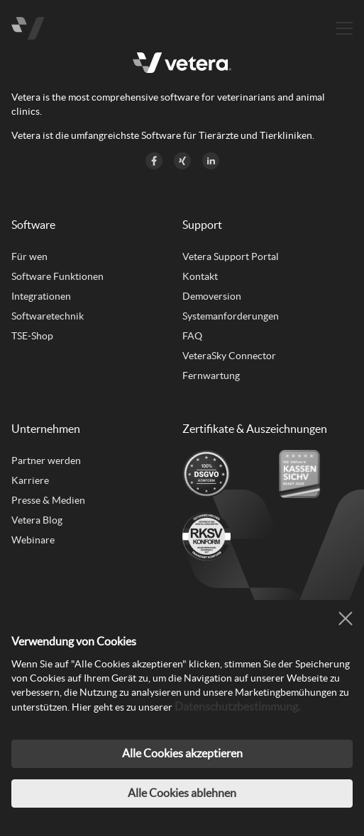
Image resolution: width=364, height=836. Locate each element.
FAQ (192, 335)
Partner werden (46, 460)
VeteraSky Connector (229, 355)
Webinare (33, 540)
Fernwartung (211, 375)
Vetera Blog (36, 520)
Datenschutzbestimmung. (237, 706)
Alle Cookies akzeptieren (182, 753)
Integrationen (41, 296)
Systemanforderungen (230, 316)
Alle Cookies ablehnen (182, 792)
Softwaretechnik (47, 316)
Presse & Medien (48, 500)
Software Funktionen (57, 276)
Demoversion (211, 296)
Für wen (29, 256)
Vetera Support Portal (230, 256)
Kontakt (200, 276)
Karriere (30, 480)
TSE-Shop (32, 335)
